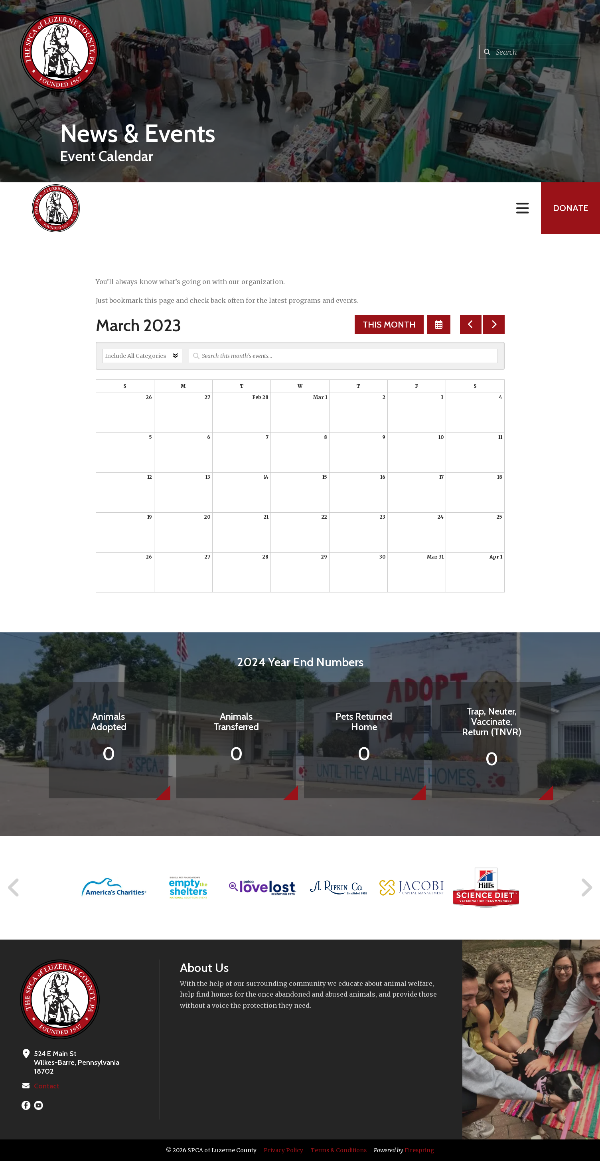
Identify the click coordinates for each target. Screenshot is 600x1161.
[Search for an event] (343, 356)
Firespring (419, 1150)
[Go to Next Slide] (586, 888)
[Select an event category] (142, 356)
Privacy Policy (283, 1150)
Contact (46, 1086)
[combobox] (530, 52)
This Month (389, 324)
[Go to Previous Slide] (14, 888)
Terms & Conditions (339, 1150)
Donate (570, 208)
